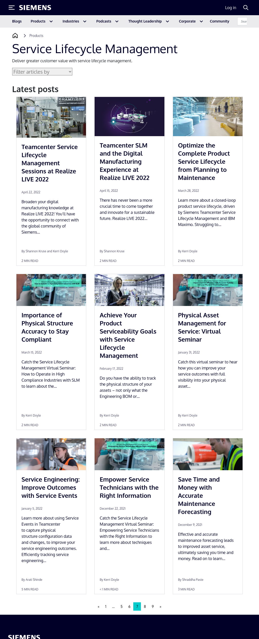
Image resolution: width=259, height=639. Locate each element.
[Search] (246, 8)
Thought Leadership (145, 21)
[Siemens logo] (35, 7)
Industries (71, 21)
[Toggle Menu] (11, 7)
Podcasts (103, 21)
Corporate (187, 21)
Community (219, 21)
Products (38, 21)
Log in (230, 7)
